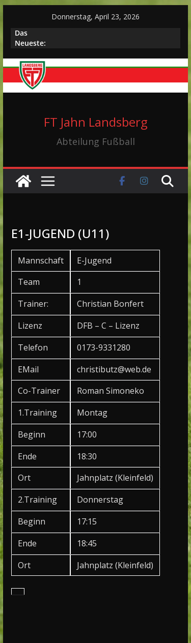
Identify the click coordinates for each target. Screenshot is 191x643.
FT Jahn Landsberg (96, 121)
